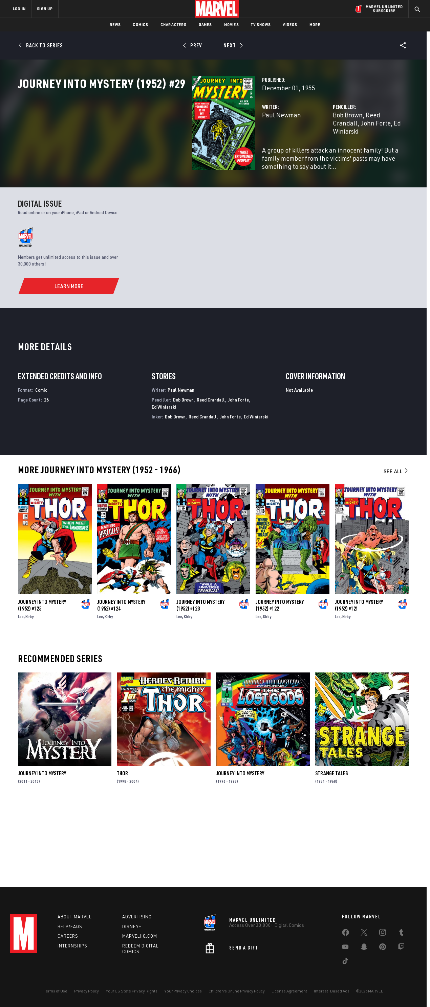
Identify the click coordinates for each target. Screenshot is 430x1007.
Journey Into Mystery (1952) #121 (359, 683)
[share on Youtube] (345, 948)
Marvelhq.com (139, 936)
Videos (290, 24)
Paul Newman (159, 144)
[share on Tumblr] (401, 933)
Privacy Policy (86, 990)
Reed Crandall (324, 144)
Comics (140, 24)
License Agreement (289, 990)
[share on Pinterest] (382, 948)
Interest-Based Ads (331, 990)
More (315, 24)
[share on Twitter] (364, 933)
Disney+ (132, 926)
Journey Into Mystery (42, 851)
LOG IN (19, 8)
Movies (231, 24)
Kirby (29, 694)
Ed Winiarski (164, 485)
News (115, 24)
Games (205, 24)
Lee (21, 694)
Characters (173, 24)
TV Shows (261, 24)
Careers (68, 936)
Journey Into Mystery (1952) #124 (121, 683)
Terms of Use (55, 990)
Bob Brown (286, 144)
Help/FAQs (70, 926)
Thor (122, 851)
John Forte (363, 144)
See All (396, 549)
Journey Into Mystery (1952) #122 (280, 683)
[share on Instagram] (382, 933)
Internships (72, 945)
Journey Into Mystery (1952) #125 (42, 683)
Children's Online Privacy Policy (237, 990)
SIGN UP (44, 8)
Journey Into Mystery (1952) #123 (200, 683)
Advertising (137, 916)
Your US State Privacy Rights (131, 990)
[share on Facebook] (345, 934)
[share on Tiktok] (345, 962)
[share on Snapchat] (364, 948)
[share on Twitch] (401, 948)
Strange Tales (331, 851)
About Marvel (74, 916)
